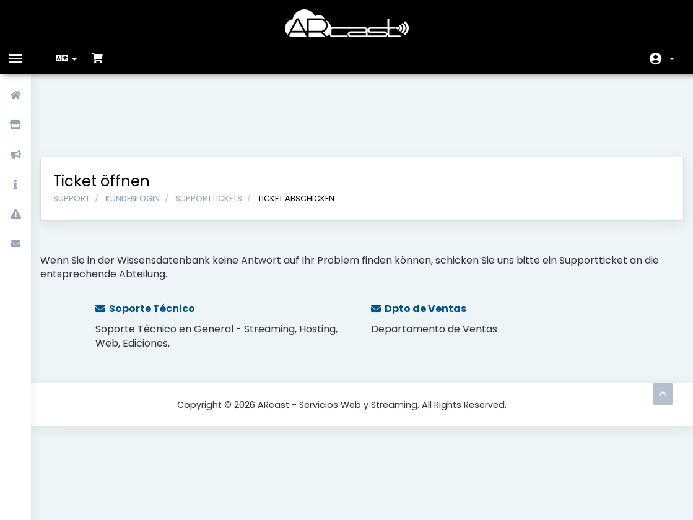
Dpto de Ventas (418, 245)
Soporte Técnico (153, 245)
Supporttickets (218, 134)
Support (81, 134)
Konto (671, 59)
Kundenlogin (142, 134)
